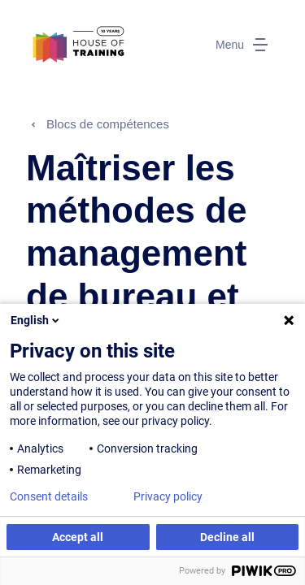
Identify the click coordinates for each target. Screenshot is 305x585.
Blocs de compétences (107, 124)
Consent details (49, 496)
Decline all (227, 537)
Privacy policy (168, 496)
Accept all (77, 537)
